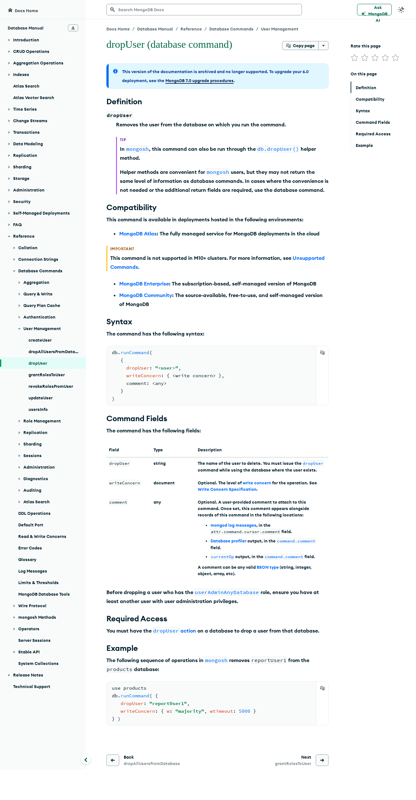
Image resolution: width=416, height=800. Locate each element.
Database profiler (228, 540)
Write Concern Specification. (228, 489)
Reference (191, 28)
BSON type (268, 567)
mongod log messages (233, 525)
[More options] (323, 45)
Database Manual (155, 28)
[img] (354, 58)
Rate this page (366, 45)
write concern (257, 482)
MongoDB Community (145, 295)
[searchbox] (204, 9)
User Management (279, 28)
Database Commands (231, 28)
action (188, 630)
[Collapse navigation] (86, 759)
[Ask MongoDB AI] (374, 9)
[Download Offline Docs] (73, 27)
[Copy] (322, 352)
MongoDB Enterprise (144, 283)
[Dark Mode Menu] (401, 9)
